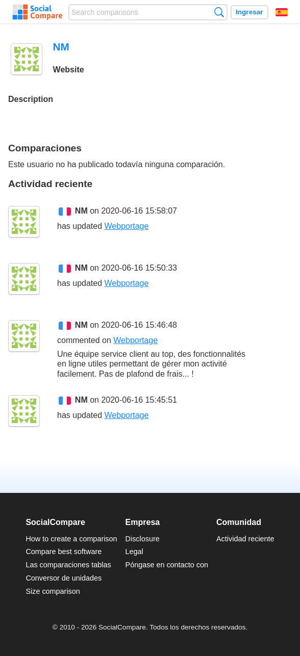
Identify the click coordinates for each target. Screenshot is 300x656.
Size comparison (53, 591)
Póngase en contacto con (167, 565)
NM (81, 210)
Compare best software (64, 551)
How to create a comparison (71, 539)
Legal (134, 551)
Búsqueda (219, 12)
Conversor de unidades (64, 578)
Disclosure (143, 539)
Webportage (127, 226)
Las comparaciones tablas (68, 565)
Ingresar (249, 12)
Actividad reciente (245, 539)
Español (282, 12)
